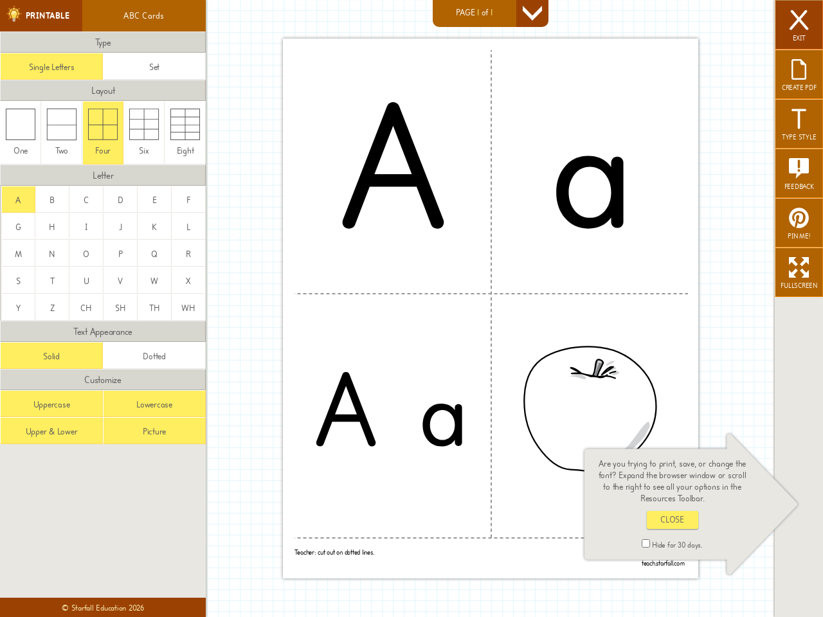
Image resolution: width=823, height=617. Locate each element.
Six (144, 132)
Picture (154, 431)
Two (62, 132)
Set (154, 67)
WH (188, 308)
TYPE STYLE (799, 125)
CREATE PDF (799, 76)
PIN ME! (798, 224)
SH (120, 308)
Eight (185, 132)
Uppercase (51, 404)
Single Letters (52, 67)
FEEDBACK (799, 175)
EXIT (799, 26)
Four (103, 132)
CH (86, 308)
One (21, 132)
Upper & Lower (52, 431)
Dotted (154, 356)
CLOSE (672, 519)
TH (154, 308)
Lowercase (154, 404)
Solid (51, 356)
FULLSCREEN (799, 274)
